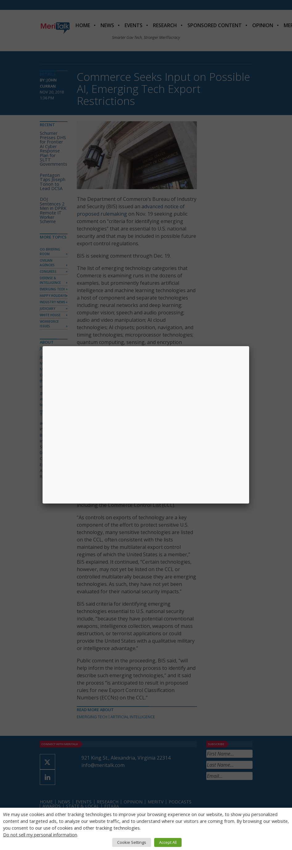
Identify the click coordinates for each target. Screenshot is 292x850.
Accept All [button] (168, 842)
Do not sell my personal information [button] (40, 834)
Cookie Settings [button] (131, 842)
